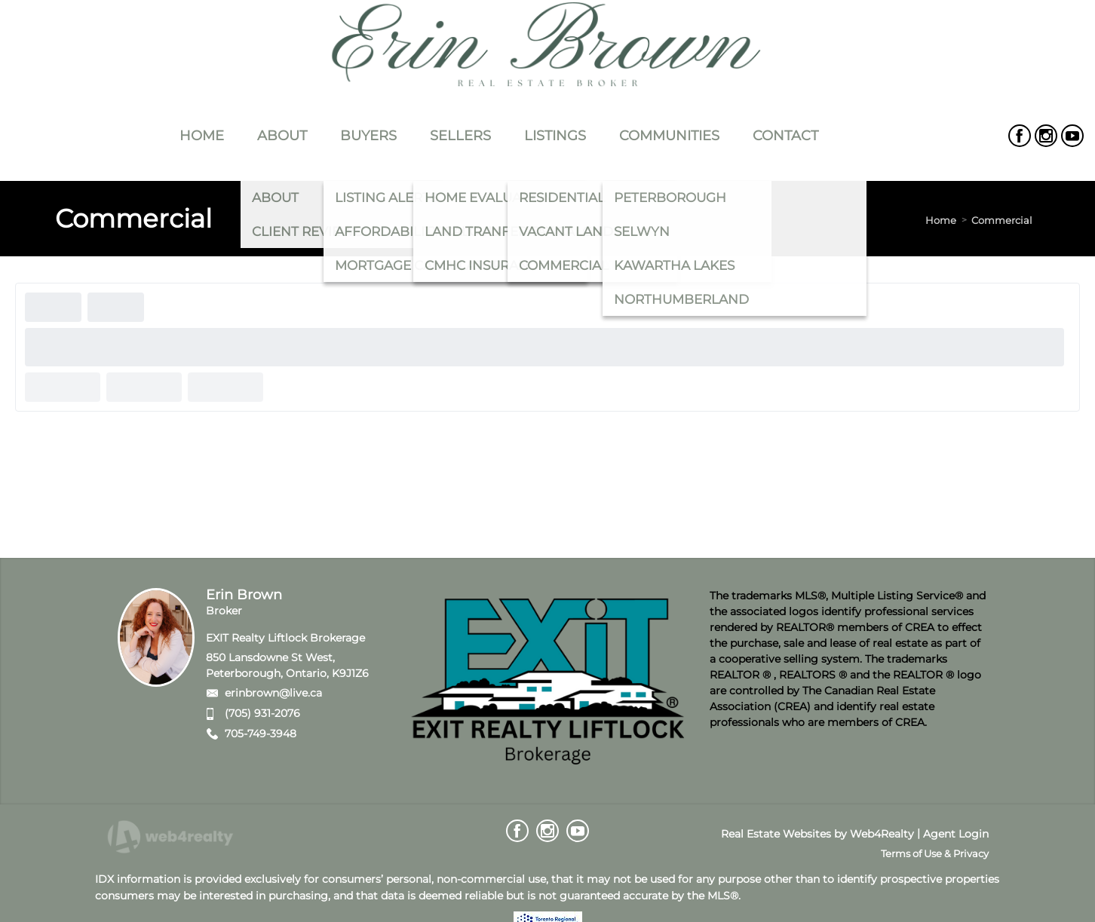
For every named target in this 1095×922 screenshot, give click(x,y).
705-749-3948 (260, 733)
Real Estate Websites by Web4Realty (817, 834)
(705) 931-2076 (262, 713)
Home (940, 220)
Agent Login (956, 834)
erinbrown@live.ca (273, 693)
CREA (919, 627)
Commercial (1001, 220)
